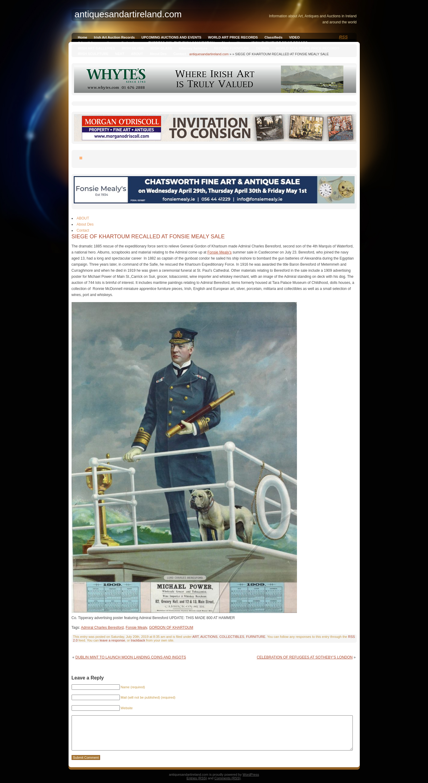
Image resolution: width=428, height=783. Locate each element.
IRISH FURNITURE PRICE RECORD (279, 43)
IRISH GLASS (161, 48)
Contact (179, 54)
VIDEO (294, 37)
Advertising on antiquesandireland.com (110, 43)
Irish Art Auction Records (114, 37)
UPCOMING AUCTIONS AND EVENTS (171, 37)
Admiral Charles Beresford (102, 627)
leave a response (112, 640)
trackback (138, 640)
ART (195, 636)
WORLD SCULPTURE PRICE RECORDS (307, 48)
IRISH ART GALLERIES (96, 48)
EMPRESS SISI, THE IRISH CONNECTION (181, 43)
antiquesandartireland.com (209, 54)
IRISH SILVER (133, 48)
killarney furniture (193, 48)
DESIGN (262, 48)
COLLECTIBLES (231, 636)
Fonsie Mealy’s (219, 252)
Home (82, 37)
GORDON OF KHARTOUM (171, 627)
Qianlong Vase (232, 43)
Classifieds (273, 37)
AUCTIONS (208, 636)
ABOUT (137, 54)
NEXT (119, 54)
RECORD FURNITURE (231, 48)
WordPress (251, 774)
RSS (343, 37)
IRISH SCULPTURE (93, 54)
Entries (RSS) (197, 778)
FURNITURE (255, 636)
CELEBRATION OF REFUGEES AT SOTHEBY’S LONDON (304, 657)
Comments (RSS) (227, 778)
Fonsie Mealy (136, 627)
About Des (158, 54)
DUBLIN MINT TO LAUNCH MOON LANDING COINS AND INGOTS (131, 657)
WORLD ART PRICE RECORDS (233, 37)
